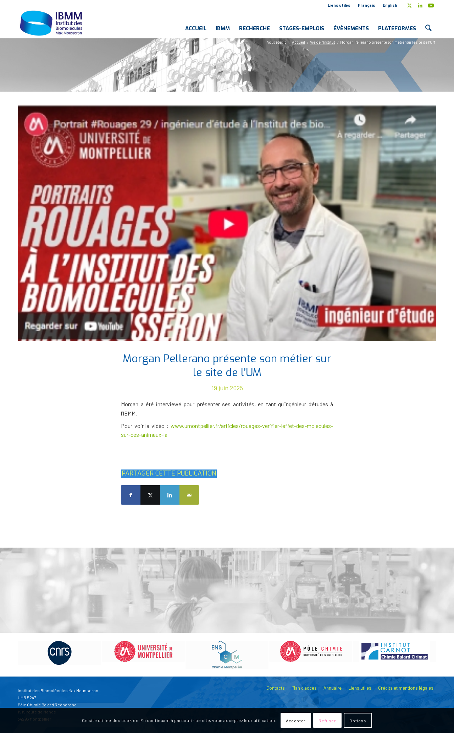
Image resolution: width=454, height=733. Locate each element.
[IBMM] (52, 22)
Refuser (327, 720)
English (390, 5)
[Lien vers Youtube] (431, 5)
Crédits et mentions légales (405, 688)
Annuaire (332, 688)
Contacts (275, 688)
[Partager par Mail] (189, 495)
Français (366, 5)
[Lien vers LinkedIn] (420, 5)
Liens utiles (339, 5)
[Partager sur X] (150, 495)
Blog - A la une (59, 64)
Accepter (296, 720)
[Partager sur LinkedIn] (169, 495)
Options (357, 720)
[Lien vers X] (409, 5)
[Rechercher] (428, 22)
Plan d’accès (304, 688)
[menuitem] (339, 5)
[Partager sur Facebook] (130, 495)
